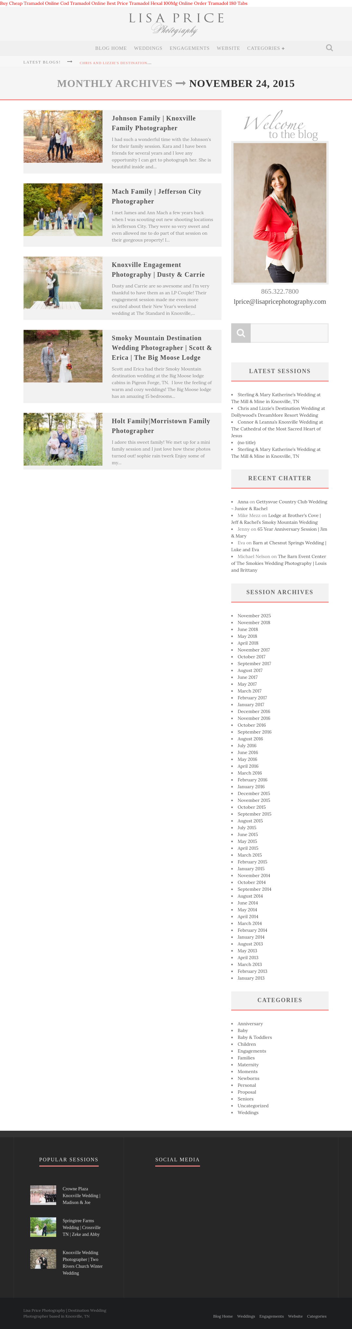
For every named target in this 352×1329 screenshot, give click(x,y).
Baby (243, 1030)
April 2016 (248, 766)
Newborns (248, 1078)
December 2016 (254, 711)
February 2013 (252, 971)
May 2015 (247, 841)
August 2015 (250, 821)
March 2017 (249, 691)
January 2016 (251, 787)
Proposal (247, 1092)
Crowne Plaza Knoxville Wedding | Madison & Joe (81, 1195)
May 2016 (247, 759)
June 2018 (248, 629)
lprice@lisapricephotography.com (280, 301)
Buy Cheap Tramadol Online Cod (34, 3)
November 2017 (254, 650)
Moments (248, 1071)
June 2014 (248, 903)
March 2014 (250, 923)
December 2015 (254, 793)
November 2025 (254, 616)
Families (246, 1058)
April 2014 (248, 916)
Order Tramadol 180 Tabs (220, 3)
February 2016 (253, 780)
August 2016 (250, 739)
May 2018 (247, 636)
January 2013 (251, 978)
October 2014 (252, 882)
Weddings (148, 48)
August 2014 (250, 896)
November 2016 (254, 718)
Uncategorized (253, 1106)
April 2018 (248, 643)
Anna (243, 502)
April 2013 (248, 957)
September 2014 (254, 889)
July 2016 (247, 745)
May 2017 (247, 684)
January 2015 (251, 869)
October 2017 (251, 657)
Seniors (246, 1099)
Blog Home (111, 48)
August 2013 (250, 944)
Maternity (248, 1065)
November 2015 (254, 800)
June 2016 (248, 752)
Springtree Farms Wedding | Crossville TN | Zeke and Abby (82, 1227)
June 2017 (248, 677)
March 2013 (250, 964)
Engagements (190, 48)
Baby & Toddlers (255, 1037)
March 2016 (250, 773)
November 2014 (254, 875)
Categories (263, 48)
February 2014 (252, 930)
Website (228, 48)
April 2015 (248, 848)
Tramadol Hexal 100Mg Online (161, 3)
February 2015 (252, 862)
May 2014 (247, 910)
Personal (247, 1085)
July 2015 (247, 828)
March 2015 (250, 855)
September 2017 (254, 663)
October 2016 (252, 725)
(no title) (247, 442)
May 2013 (247, 951)
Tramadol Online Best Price (99, 3)
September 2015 (254, 814)
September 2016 (254, 732)
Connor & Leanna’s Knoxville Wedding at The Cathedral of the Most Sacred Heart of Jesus (277, 429)
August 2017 (250, 670)
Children (247, 1044)
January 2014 (251, 937)
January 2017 (251, 704)
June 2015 (248, 834)
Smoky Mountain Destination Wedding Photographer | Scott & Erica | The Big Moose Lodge (162, 347)
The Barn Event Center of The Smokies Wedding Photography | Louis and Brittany (279, 563)
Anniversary (250, 1024)
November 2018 (254, 622)
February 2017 (252, 698)
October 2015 (252, 807)
